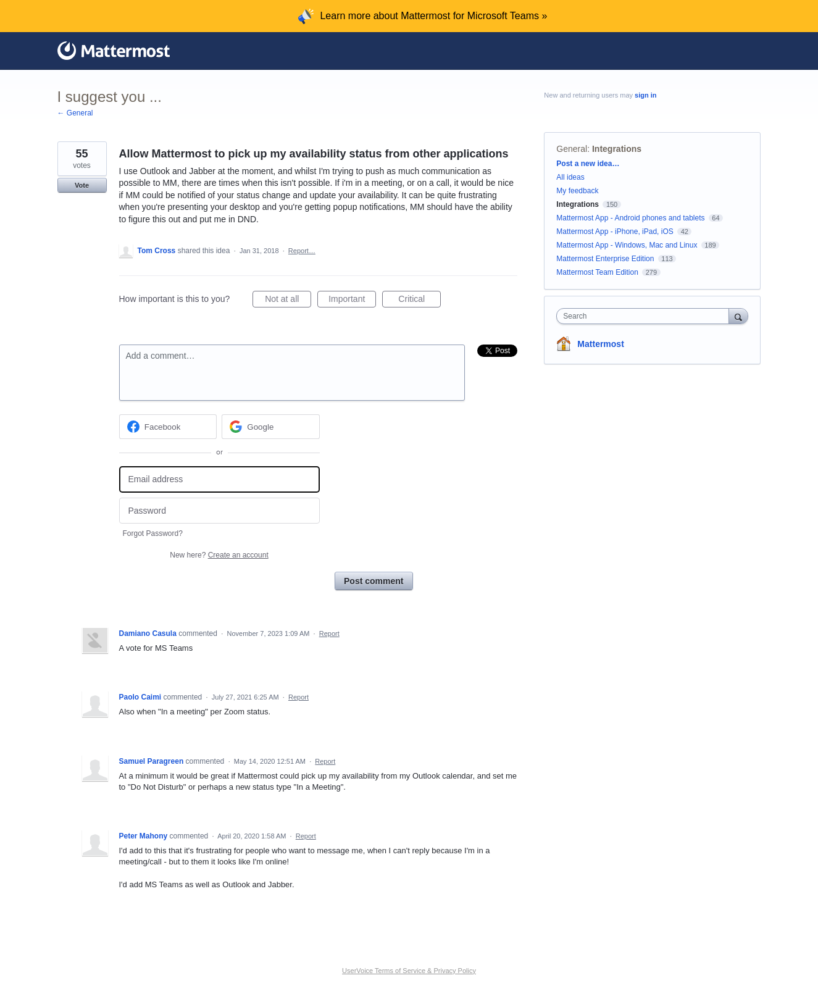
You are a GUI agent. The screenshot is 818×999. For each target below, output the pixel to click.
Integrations (616, 149)
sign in (645, 95)
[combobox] (645, 316)
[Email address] (219, 479)
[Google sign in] (271, 426)
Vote (82, 185)
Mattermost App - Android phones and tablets (630, 218)
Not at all (288, 300)
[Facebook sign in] (168, 426)
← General (75, 113)
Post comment (373, 581)
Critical (419, 300)
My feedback (577, 190)
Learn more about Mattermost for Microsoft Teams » (433, 15)
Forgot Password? (153, 533)
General (571, 149)
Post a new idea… (587, 163)
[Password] (219, 511)
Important (352, 300)
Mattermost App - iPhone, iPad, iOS (614, 231)
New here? (219, 555)
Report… (301, 250)
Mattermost (600, 344)
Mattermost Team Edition (597, 272)
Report (329, 633)
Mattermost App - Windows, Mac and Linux (626, 245)
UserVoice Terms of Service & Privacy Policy (409, 970)
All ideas (570, 177)
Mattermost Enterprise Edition (606, 258)
